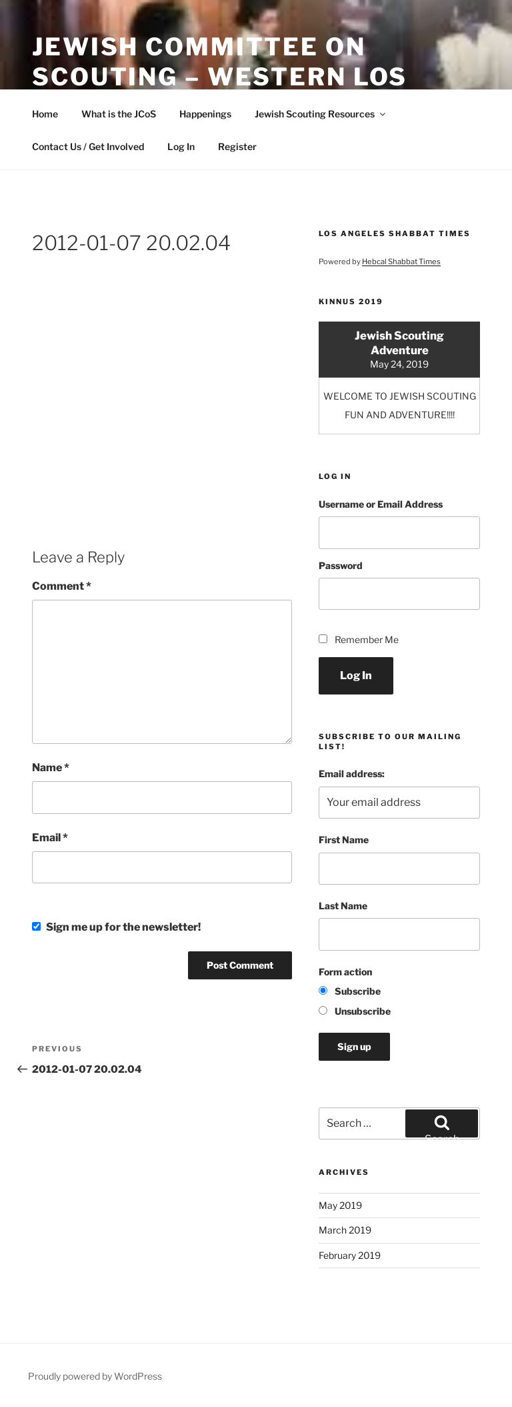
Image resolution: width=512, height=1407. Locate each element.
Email (50, 837)
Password (341, 565)
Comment (61, 586)
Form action (345, 971)
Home (45, 113)
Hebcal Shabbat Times (401, 261)
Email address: (352, 773)
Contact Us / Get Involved (88, 146)
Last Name (343, 905)
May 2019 (340, 1205)
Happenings (205, 113)
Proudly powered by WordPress (95, 1376)
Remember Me (367, 639)
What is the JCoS (118, 113)
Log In (181, 146)
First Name (344, 839)
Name (50, 767)
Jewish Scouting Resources (321, 113)
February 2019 (350, 1255)
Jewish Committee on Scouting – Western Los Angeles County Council (225, 76)
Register (237, 146)
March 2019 (345, 1230)
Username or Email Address (381, 504)
